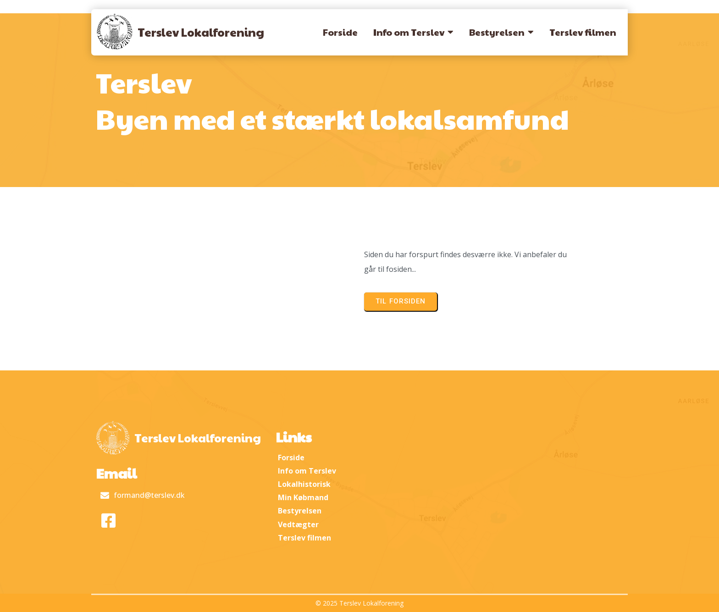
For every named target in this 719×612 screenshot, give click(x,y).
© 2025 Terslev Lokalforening (359, 603)
